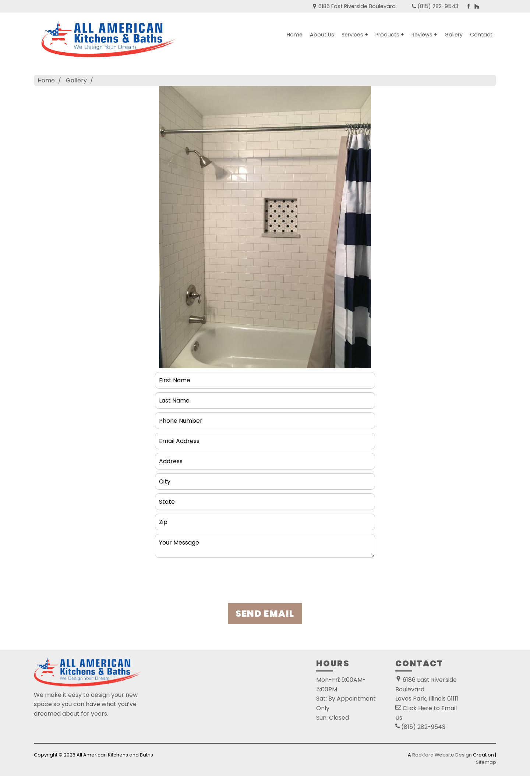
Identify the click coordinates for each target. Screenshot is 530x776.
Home (295, 34)
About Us (322, 34)
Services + (355, 34)
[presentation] (265, 582)
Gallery (454, 34)
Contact (481, 34)
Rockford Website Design (442, 755)
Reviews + (424, 34)
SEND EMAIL (265, 613)
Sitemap (486, 762)
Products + (389, 34)
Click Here (417, 708)
